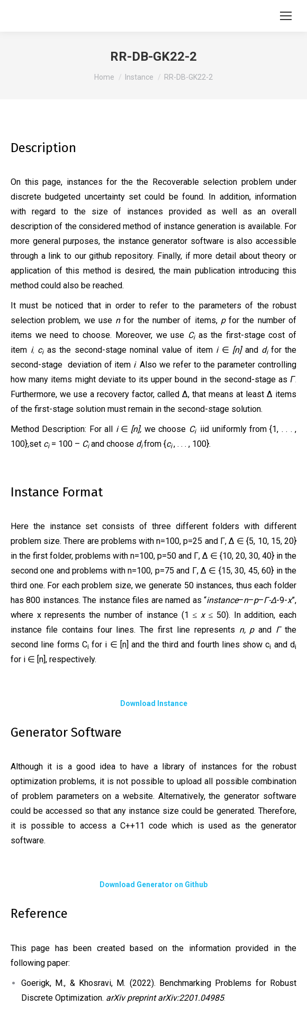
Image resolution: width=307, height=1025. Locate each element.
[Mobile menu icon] (285, 15)
